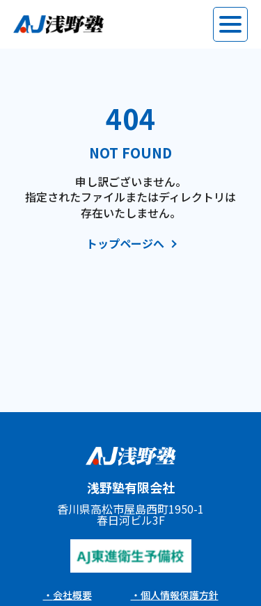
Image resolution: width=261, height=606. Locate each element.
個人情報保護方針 (180, 595)
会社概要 (72, 595)
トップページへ (125, 244)
